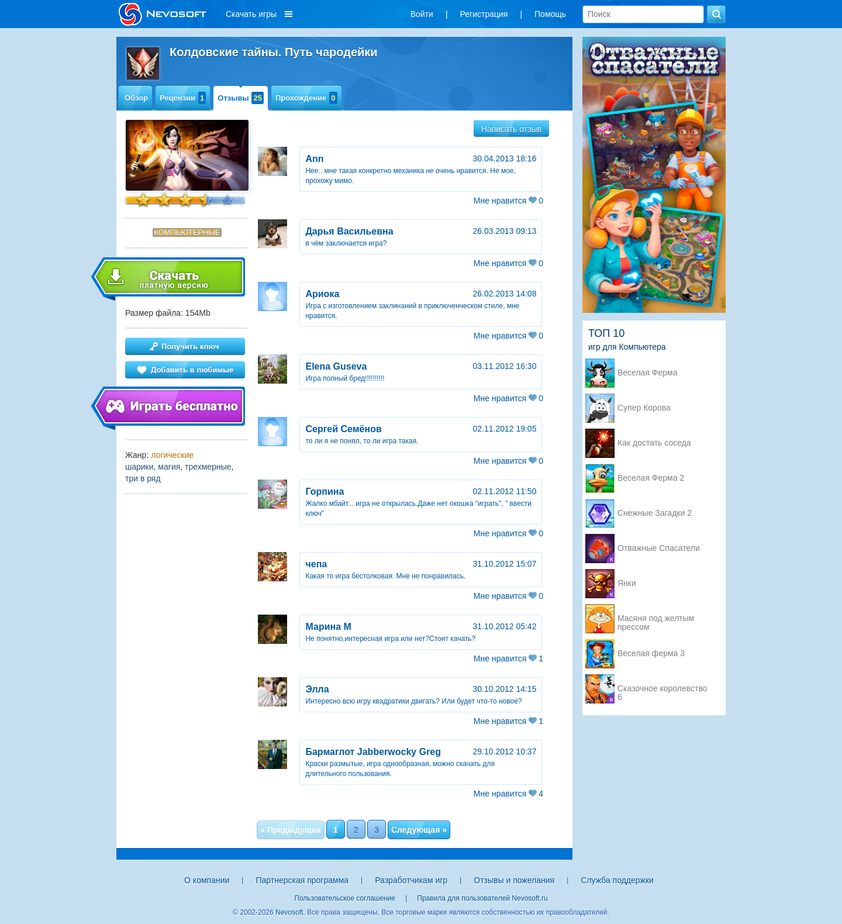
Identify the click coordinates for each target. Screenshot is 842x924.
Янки (626, 583)
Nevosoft (289, 912)
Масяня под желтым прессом (655, 619)
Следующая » (419, 830)
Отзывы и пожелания (514, 880)
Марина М (328, 627)
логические (172, 455)
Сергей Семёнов (343, 429)
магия (169, 466)
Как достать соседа (654, 443)
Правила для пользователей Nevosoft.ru (482, 898)
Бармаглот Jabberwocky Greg (373, 752)
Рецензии (183, 98)
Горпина (324, 492)
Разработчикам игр (411, 880)
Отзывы (241, 98)
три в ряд (143, 478)
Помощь (550, 14)
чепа (316, 564)
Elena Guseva (336, 366)
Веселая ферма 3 (651, 653)
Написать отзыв (511, 129)
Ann (314, 159)
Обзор (136, 98)
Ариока (322, 294)
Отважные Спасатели (658, 548)
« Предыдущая (290, 830)
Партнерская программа (302, 880)
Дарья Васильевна (349, 231)
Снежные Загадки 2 (654, 513)
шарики (139, 466)
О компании (206, 880)
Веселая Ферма (647, 372)
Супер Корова (644, 408)
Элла (317, 689)
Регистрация (484, 14)
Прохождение (306, 98)
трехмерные (208, 466)
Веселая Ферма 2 (650, 478)
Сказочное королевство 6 (662, 689)
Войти (421, 14)
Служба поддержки (617, 880)
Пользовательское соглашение (344, 898)
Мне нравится (508, 200)
